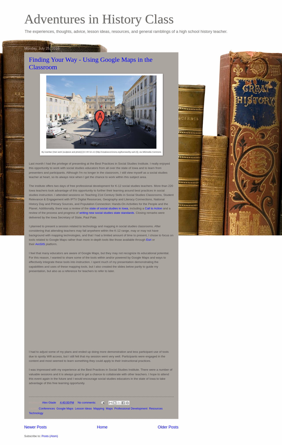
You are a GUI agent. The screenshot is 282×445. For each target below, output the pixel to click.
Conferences (47, 408)
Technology (36, 413)
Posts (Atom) (50, 436)
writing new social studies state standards (106, 212)
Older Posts (168, 427)
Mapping (98, 408)
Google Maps (64, 408)
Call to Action (153, 208)
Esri (148, 239)
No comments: (87, 402)
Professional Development (130, 408)
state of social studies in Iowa (108, 208)
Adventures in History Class (99, 19)
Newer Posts (35, 427)
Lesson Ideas (83, 408)
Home (102, 427)
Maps (109, 408)
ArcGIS (40, 244)
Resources (156, 408)
